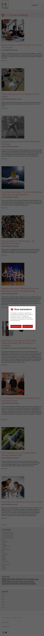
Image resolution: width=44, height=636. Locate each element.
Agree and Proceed (27, 326)
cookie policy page (26, 317)
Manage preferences (16, 326)
